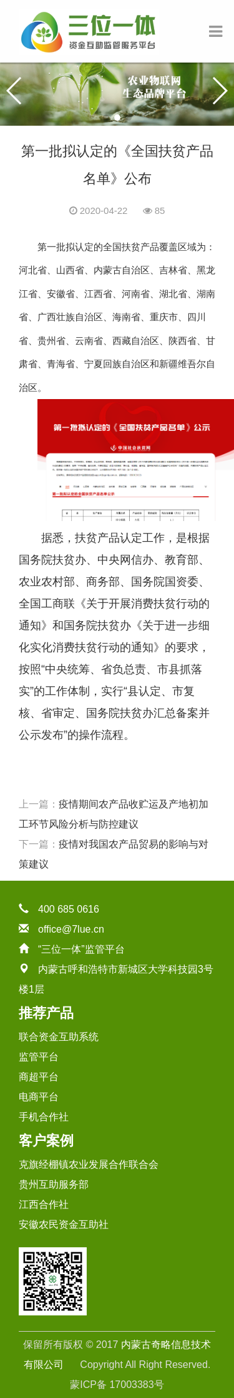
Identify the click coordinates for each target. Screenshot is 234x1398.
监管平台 (39, 1056)
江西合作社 (44, 1204)
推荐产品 (46, 1013)
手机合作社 (44, 1117)
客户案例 (46, 1140)
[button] (106, 117)
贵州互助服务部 (54, 1184)
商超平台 (39, 1076)
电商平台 (39, 1097)
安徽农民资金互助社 (64, 1224)
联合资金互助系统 (59, 1036)
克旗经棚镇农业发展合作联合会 (88, 1164)
